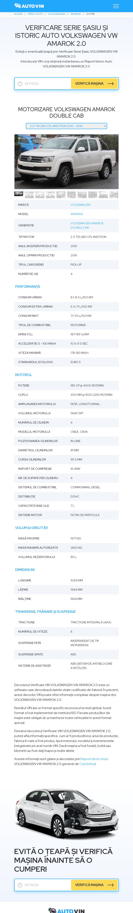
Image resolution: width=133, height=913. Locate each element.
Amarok (77, 214)
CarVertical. (87, 764)
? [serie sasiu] (20, 84)
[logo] (29, 6)
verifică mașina (89, 83)
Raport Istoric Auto (94, 759)
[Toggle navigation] (116, 6)
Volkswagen (81, 205)
